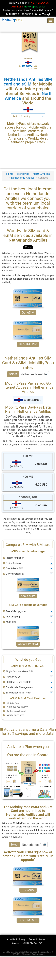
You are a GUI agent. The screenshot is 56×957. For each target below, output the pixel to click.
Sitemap (42, 939)
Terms (32, 939)
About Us (11, 939)
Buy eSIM (28, 890)
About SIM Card (28, 644)
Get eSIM (28, 312)
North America (41, 173)
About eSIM (28, 596)
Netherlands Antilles (22, 177)
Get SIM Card (28, 344)
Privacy (22, 939)
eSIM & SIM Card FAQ (32, 943)
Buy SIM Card (28, 920)
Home (9, 173)
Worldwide (23, 173)
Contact (15, 943)
